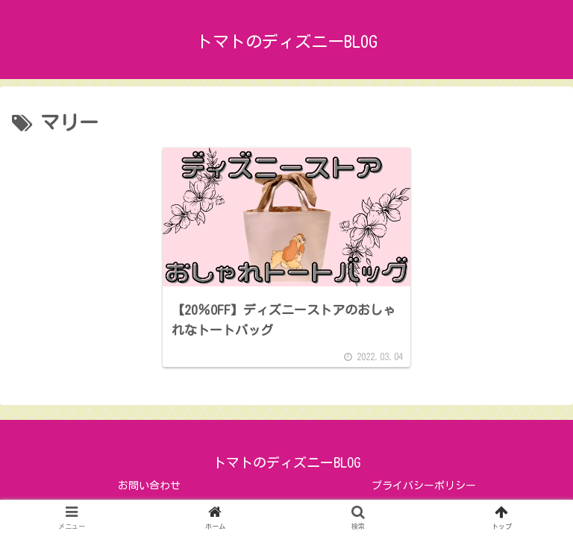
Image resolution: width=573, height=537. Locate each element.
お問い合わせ (149, 485)
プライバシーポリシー (424, 485)
